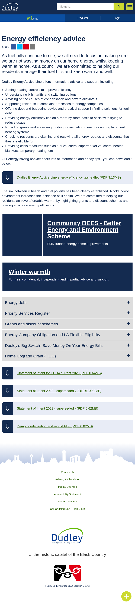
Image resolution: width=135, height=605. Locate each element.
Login (117, 18)
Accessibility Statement (67, 494)
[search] (85, 6)
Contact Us (67, 472)
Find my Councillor (67, 486)
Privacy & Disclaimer (67, 479)
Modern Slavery (67, 501)
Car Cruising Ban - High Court (67, 508)
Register (83, 18)
